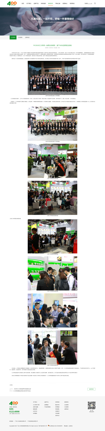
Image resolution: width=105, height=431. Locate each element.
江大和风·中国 (36, 404)
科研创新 (43, 3)
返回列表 (91, 389)
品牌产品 (36, 3)
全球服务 (35, 413)
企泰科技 (70, 425)
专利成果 (57, 413)
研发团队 (57, 409)
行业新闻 (20, 37)
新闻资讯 (50, 3)
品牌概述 (46, 404)
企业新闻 (13, 37)
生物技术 (57, 411)
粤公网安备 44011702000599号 (55, 425)
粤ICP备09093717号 (43, 425)
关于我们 (28, 3)
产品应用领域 (47, 406)
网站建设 (66, 425)
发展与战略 (35, 406)
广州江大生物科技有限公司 (20, 421)
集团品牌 (35, 409)
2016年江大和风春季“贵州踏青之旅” (22, 388)
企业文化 (35, 411)
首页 (23, 3)
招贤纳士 (65, 3)
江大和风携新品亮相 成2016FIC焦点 (22, 390)
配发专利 (57, 404)
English (86, 3)
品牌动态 (27, 37)
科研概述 (57, 406)
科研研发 (57, 402)
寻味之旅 (57, 3)
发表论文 (57, 415)
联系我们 (72, 3)
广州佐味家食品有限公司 (32, 421)
